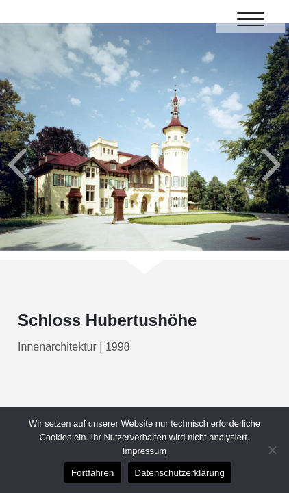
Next (242, 137)
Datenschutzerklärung (180, 473)
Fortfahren (92, 473)
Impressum (144, 451)
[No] (272, 450)
